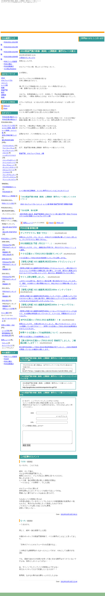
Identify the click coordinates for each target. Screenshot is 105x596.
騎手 (62, 204)
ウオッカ (5, 343)
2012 (22, 204)
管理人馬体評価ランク (9, 135)
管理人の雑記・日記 (8, 325)
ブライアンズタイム (9, 177)
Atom (5, 108)
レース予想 (5, 331)
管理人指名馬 (6, 255)
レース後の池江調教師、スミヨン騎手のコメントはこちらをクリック (44, 191)
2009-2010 (5, 259)
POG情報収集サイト (9, 187)
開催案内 (5, 252)
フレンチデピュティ (9, 175)
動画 (71, 204)
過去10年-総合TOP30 (9, 227)
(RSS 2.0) (59, 223)
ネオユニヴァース (8, 170)
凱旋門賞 (56, 204)
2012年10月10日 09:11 (69, 518)
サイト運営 (5, 313)
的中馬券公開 (6, 335)
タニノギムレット (8, 165)
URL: (33, 423)
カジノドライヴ (7, 345)
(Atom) (51, 223)
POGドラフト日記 (8, 203)
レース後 (46, 204)
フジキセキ (6, 172)
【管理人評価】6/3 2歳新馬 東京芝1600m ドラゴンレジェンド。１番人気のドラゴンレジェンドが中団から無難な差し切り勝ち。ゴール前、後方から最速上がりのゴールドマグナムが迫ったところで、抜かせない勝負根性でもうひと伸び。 (48, 270)
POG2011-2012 (6, 218)
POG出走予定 (7, 245)
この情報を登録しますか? (33, 426)
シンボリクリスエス (9, 155)
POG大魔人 (8, 64)
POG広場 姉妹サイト (10, 117)
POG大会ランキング (9, 247)
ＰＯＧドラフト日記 (8, 125)
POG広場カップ (6, 239)
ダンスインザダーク (9, 167)
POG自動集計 (9, 66)
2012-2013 (5, 300)
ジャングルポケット (9, 160)
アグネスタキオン (8, 145)
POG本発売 (6, 192)
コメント (39, 204)
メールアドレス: (62, 417)
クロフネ (5, 153)
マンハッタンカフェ (9, 179)
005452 (29, 465)
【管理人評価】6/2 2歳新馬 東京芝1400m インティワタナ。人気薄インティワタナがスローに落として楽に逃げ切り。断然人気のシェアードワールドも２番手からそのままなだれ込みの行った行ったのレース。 (48, 298)
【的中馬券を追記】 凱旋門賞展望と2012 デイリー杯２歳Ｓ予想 (42, 214)
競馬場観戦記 (6, 333)
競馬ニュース (28, 223)
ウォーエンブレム (8, 148)
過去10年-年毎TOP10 (9, 232)
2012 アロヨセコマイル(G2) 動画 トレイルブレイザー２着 (48, 215)
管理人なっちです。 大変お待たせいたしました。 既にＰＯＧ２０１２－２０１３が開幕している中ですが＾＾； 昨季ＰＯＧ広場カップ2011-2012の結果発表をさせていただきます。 (48, 326)
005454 (29, 524)
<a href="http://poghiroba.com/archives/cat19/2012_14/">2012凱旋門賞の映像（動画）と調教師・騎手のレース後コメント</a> (47, 370)
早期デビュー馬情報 (8, 196)
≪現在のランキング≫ (27, 58)
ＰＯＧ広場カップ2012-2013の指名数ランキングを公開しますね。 (43, 258)
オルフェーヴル (30, 204)
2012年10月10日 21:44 (69, 585)
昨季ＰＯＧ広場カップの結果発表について (34, 337)
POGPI (6, 359)
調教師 (66, 204)
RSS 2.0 (7, 106)
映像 (51, 204)
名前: (33, 414)
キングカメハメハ (8, 150)
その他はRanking (10, 69)
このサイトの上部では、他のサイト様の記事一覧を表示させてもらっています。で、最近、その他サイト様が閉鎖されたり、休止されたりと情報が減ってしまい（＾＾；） (48, 283)
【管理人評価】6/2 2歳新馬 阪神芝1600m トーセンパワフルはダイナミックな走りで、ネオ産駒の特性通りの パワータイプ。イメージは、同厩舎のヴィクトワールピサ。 (48, 313)
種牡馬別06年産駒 (8, 140)
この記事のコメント (29, 460)
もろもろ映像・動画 (8, 128)
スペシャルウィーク (9, 162)
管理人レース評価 (8, 308)
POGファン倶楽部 (10, 61)
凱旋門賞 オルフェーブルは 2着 (31, 153)
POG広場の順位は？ (9, 119)
